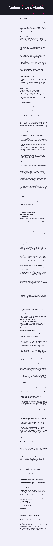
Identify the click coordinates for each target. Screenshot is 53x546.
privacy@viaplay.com (40, 511)
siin (27, 450)
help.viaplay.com (35, 48)
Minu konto (44, 257)
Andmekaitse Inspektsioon (24, 501)
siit (29, 208)
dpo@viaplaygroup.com (36, 515)
